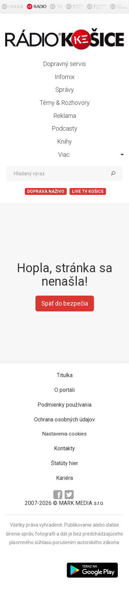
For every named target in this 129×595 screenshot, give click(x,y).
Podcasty (64, 128)
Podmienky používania (64, 404)
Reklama (64, 115)
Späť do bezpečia (64, 303)
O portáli (64, 390)
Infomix (65, 76)
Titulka (65, 375)
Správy (64, 89)
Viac (91, 154)
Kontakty (64, 448)
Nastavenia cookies (64, 434)
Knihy (64, 141)
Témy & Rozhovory (65, 102)
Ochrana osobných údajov (64, 419)
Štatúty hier (64, 463)
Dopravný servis (64, 63)
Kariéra (64, 478)
